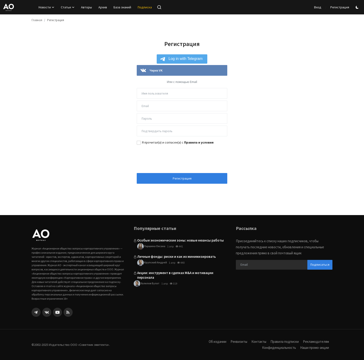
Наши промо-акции (314, 347)
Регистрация (339, 7)
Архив (102, 7)
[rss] (68, 312)
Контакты (258, 341)
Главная (37, 20)
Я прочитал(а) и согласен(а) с (178, 142)
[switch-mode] (357, 7)
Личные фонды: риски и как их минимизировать (176, 256)
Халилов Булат (146, 283)
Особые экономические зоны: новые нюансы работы (180, 240)
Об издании (217, 341)
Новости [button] (46, 7)
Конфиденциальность (279, 347)
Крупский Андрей (152, 262)
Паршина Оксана (151, 246)
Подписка (145, 7)
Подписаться (319, 264)
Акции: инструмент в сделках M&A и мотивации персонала (175, 275)
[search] (159, 7)
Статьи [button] (68, 7)
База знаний (122, 7)
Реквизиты (239, 341)
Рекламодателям (316, 341)
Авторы (86, 7)
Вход (317, 7)
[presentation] (182, 158)
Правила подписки (284, 341)
